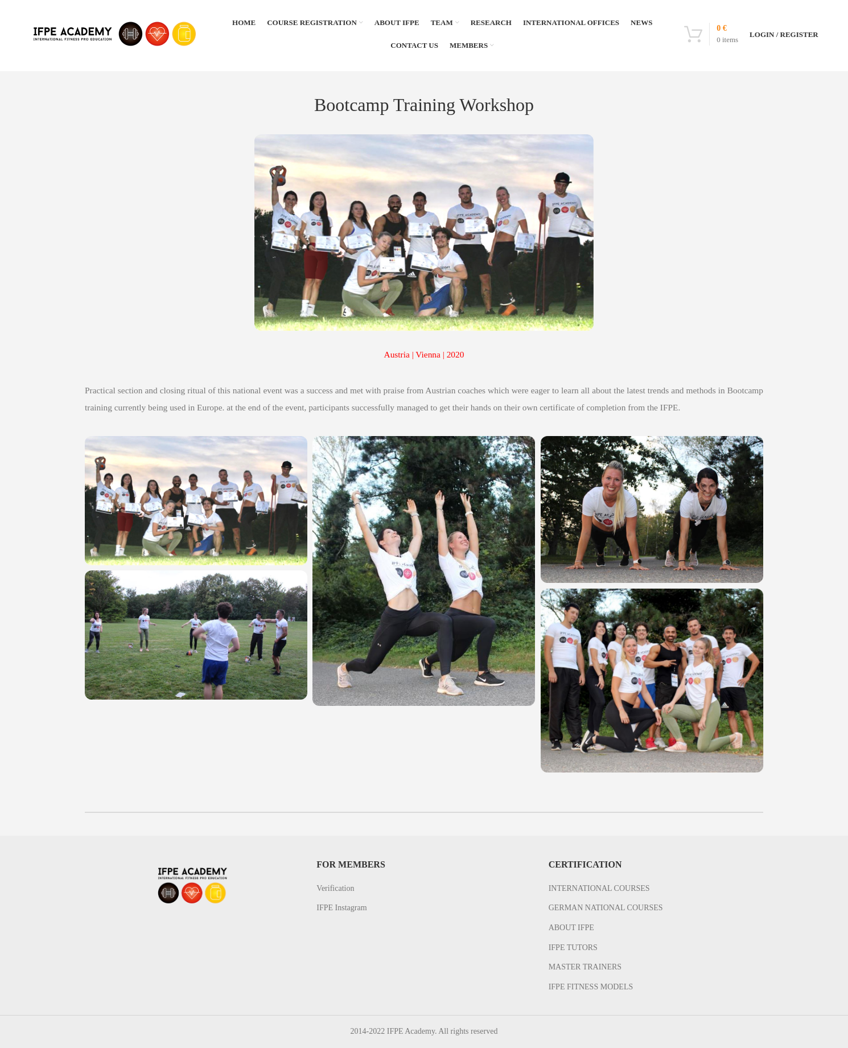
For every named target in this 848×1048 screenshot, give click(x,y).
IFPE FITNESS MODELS (591, 987)
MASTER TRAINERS (585, 967)
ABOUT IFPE (571, 927)
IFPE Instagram (341, 907)
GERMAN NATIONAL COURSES (606, 907)
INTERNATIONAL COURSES (599, 888)
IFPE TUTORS (573, 947)
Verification (335, 888)
